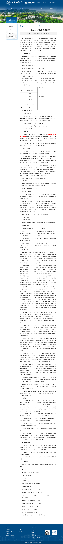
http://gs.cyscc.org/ (46, 73)
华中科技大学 (8, 529)
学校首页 (38, 2)
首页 (45, 26)
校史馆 (20, 529)
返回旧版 (44, 2)
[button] (29, 22)
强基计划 (53, 26)
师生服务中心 (8, 533)
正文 (56, 26)
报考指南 (49, 26)
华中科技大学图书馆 (10, 531)
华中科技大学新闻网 (10, 535)
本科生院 (20, 531)
